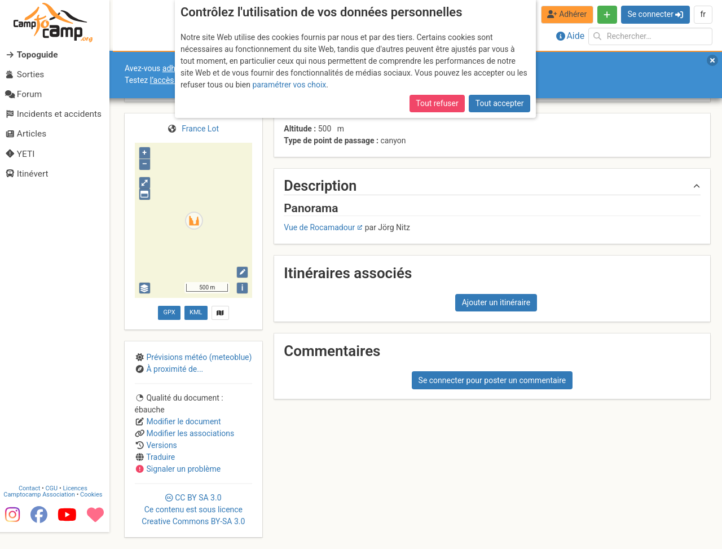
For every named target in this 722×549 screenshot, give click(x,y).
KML (196, 312)
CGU (55, 505)
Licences (79, 505)
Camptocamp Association (42, 511)
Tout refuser (437, 103)
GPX (169, 312)
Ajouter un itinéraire (496, 302)
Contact (32, 505)
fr (703, 14)
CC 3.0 (193, 509)
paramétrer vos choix (289, 84)
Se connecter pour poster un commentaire (492, 380)
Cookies (94, 511)
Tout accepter (500, 103)
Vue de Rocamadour (319, 227)
